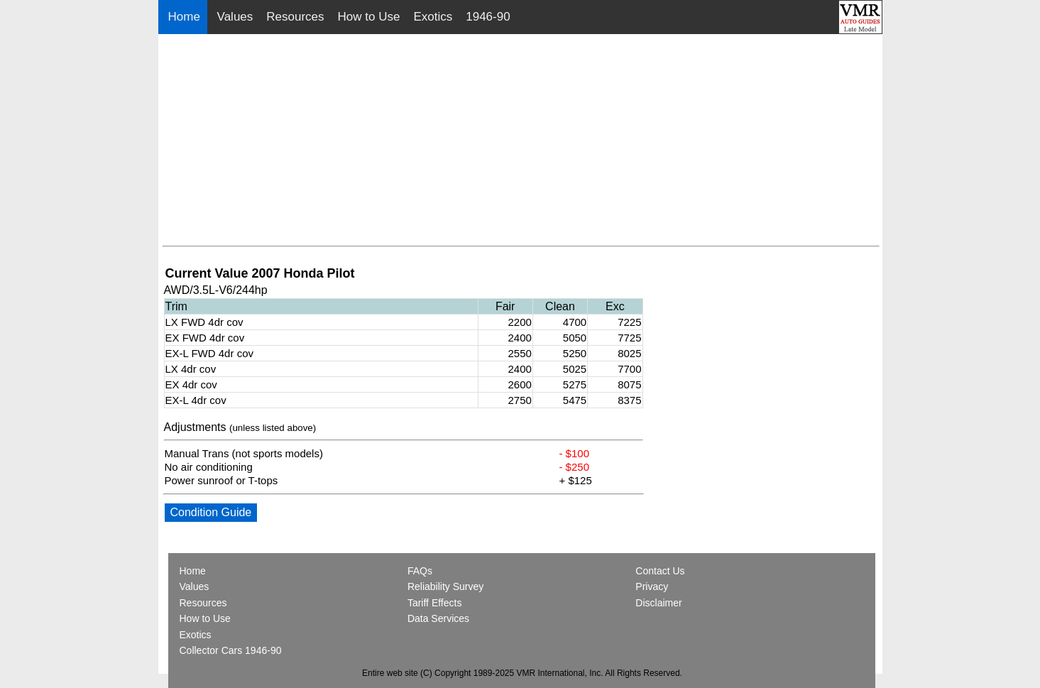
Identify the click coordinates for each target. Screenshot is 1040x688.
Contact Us (659, 571)
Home (186, 16)
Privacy (651, 586)
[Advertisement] (521, 140)
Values (235, 16)
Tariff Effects (434, 602)
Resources (295, 16)
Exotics (432, 16)
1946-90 (488, 16)
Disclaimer (658, 602)
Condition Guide (211, 512)
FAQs (419, 571)
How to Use (369, 16)
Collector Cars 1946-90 (231, 650)
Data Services (438, 618)
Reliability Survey (445, 586)
